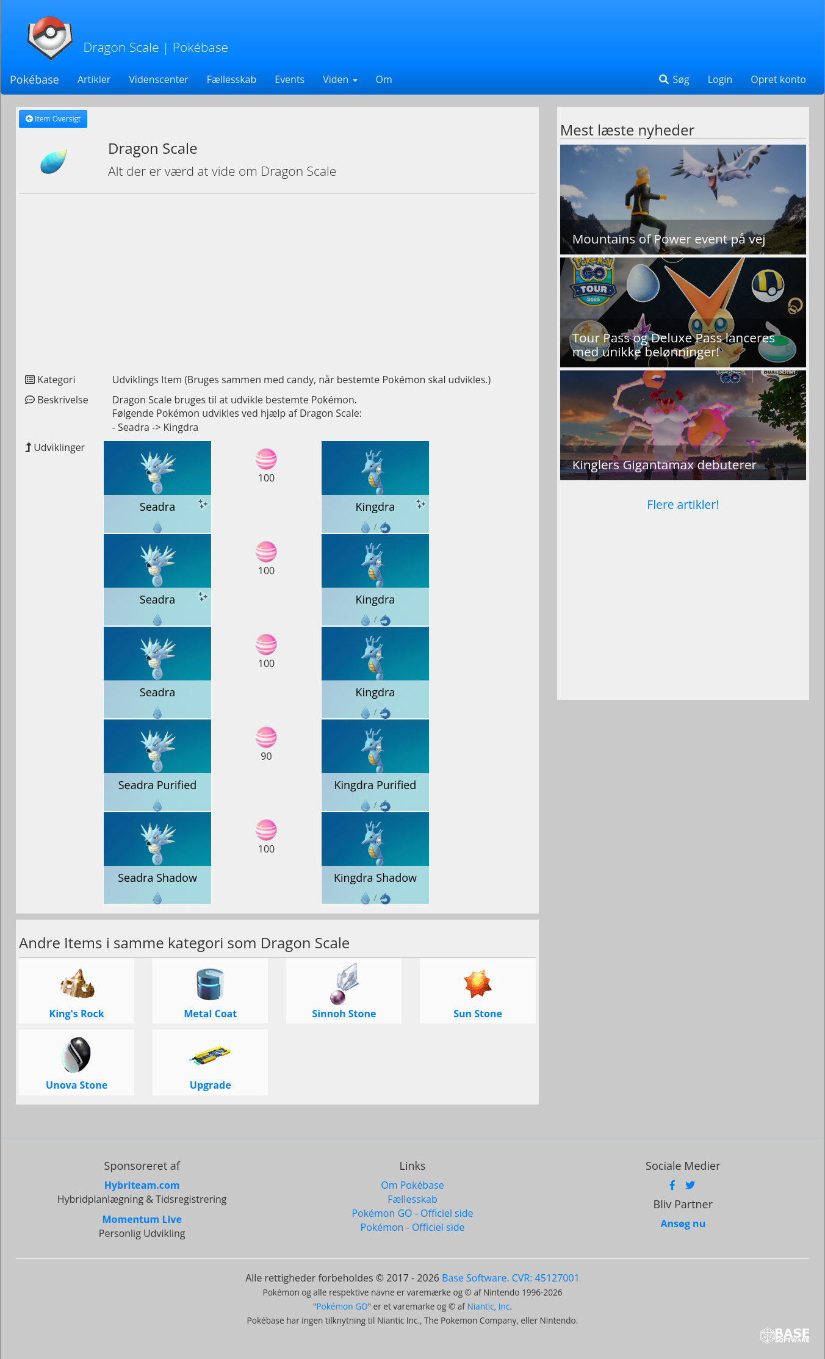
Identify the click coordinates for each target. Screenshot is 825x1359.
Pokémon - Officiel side (413, 1227)
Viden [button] (340, 79)
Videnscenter (158, 79)
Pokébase (34, 79)
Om (384, 79)
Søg (673, 79)
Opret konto (778, 79)
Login (720, 79)
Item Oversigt (53, 119)
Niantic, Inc (488, 1306)
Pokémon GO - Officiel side (412, 1213)
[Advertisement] (277, 278)
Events (289, 79)
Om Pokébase (412, 1185)
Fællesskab (231, 79)
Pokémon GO (341, 1306)
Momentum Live (141, 1219)
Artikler (93, 79)
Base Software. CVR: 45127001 (511, 1278)
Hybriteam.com (142, 1185)
